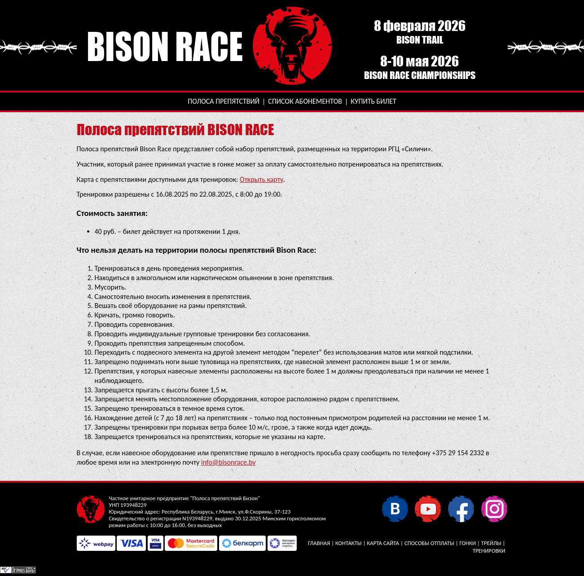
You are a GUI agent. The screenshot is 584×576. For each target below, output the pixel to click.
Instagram (494, 508)
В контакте (394, 508)
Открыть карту (261, 179)
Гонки (467, 543)
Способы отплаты (429, 543)
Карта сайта (383, 543)
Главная (319, 543)
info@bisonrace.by (228, 462)
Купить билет (373, 101)
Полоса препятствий (223, 101)
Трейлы (491, 543)
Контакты (348, 543)
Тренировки (489, 550)
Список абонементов (305, 101)
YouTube (427, 508)
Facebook (460, 508)
